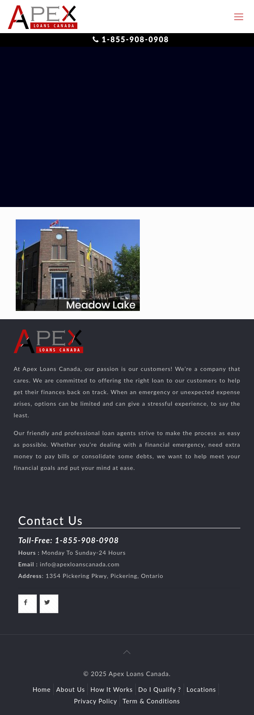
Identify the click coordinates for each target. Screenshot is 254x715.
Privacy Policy (95, 701)
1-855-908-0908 (135, 39)
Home (42, 689)
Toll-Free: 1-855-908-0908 (68, 540)
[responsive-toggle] (239, 17)
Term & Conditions (151, 701)
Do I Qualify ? (159, 689)
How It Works (111, 689)
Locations (201, 689)
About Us (70, 689)
